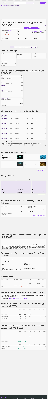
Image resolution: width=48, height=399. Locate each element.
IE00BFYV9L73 (4, 135)
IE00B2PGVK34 (4, 123)
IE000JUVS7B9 (4, 118)
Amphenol (3, 85)
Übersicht (12, 47)
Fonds (6, 5)
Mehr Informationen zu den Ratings (39, 215)
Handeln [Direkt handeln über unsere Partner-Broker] (42, 28)
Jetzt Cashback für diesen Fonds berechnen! (36, 31)
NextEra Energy (4, 101)
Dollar (25, 398)
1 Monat (10, 298)
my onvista (23, 2)
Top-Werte (32, 398)
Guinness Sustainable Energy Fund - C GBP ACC (13, 5)
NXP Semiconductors (4, 98)
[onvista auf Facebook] (10, 398)
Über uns (41, 398)
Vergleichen (33, 28)
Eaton (2, 90)
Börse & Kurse (3, 5)
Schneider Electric (4, 93)
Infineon (2, 77)
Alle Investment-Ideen (41, 170)
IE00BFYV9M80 (4, 133)
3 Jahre (17, 298)
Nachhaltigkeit (34, 47)
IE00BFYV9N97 (4, 138)
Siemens (2, 95)
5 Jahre (21, 298)
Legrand (2, 87)
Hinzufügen (27, 28)
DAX (18, 398)
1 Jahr (14, 298)
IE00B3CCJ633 (4, 115)
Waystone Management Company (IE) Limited (13, 28)
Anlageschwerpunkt (26, 47)
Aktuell (18, 2)
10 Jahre (25, 298)
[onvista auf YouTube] (11, 398)
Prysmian (3, 80)
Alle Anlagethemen (41, 195)
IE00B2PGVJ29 (4, 128)
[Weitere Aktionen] (45, 282)
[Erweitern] (38, 28)
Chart (16, 47)
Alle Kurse (20, 47)
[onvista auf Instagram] (13, 398)
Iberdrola (3, 82)
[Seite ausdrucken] (45, 25)
